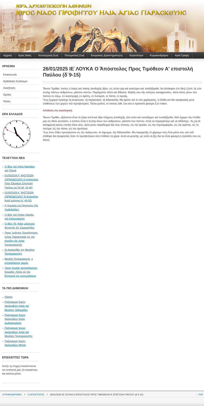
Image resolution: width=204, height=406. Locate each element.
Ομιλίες (7, 94)
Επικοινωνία (10, 74)
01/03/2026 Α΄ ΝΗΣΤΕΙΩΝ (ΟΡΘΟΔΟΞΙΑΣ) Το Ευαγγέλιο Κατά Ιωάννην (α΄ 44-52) (21, 196)
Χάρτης (9, 296)
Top (200, 394)
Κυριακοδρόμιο (12, 394)
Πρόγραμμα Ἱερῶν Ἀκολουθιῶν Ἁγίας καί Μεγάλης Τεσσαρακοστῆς (18, 332)
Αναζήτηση (9, 88)
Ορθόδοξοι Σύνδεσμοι (15, 81)
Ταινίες (6, 101)
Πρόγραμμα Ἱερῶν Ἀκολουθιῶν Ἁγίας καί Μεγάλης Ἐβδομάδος (17, 305)
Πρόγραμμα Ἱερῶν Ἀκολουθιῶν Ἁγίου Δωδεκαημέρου (15, 319)
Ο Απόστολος (36, 394)
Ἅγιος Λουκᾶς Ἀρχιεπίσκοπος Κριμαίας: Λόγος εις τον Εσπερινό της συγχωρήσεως (21, 271)
